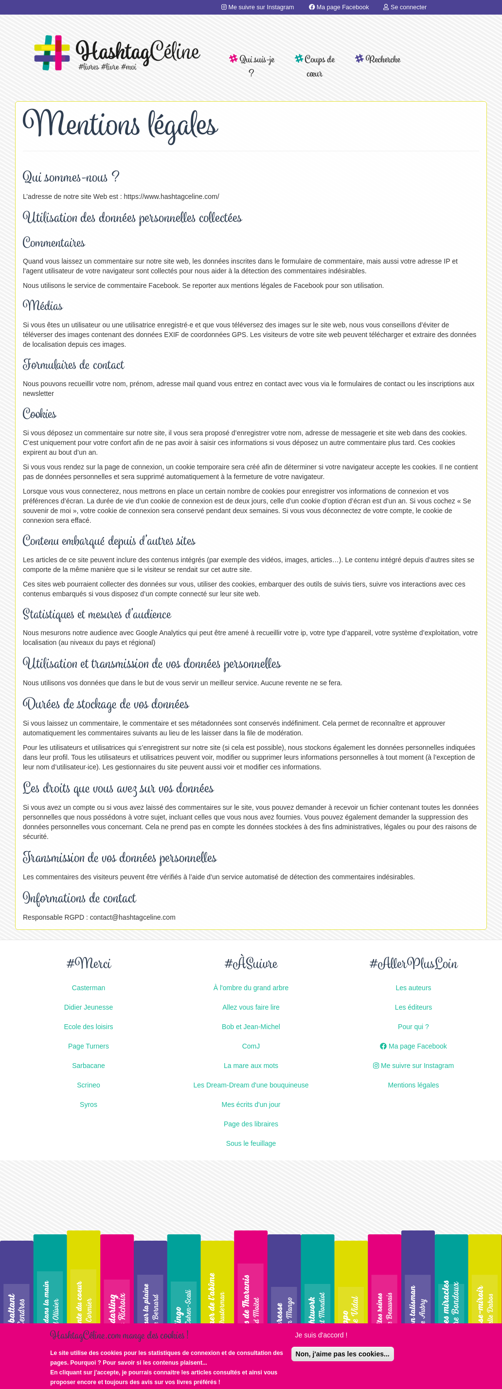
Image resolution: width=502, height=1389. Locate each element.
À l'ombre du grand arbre (251, 988)
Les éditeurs (413, 1007)
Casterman (88, 988)
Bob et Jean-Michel (251, 1027)
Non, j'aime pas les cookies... (343, 1356)
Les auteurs (413, 988)
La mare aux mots (251, 1065)
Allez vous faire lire (251, 1007)
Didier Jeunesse (88, 1007)
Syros (88, 1104)
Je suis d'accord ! (321, 1337)
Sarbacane (88, 1065)
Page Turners (88, 1046)
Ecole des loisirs (88, 1027)
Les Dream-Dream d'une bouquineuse (251, 1085)
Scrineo (88, 1085)
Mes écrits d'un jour (251, 1104)
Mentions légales (413, 1085)
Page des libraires (251, 1124)
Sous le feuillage (251, 1143)
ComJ (251, 1046)
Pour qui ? (413, 1027)
